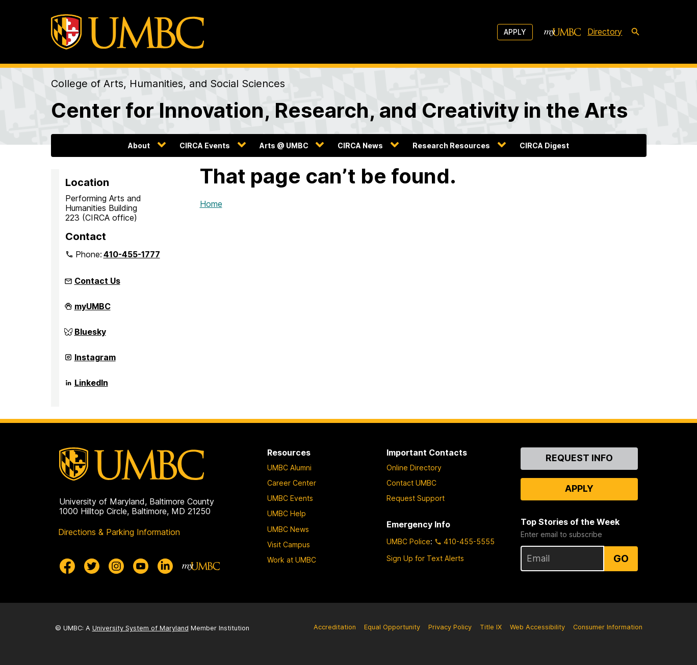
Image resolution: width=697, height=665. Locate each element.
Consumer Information (607, 627)
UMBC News (288, 529)
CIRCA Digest (544, 145)
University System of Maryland (140, 628)
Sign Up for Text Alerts (425, 558)
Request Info (579, 458)
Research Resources (451, 145)
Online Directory (414, 467)
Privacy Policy (450, 627)
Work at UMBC (291, 559)
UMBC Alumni (289, 467)
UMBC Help (286, 513)
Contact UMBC (411, 482)
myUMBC (92, 310)
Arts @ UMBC (284, 145)
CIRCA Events (204, 145)
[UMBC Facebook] (67, 566)
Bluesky (90, 336)
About (139, 145)
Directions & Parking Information (119, 532)
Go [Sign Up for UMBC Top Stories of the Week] (621, 558)
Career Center (291, 482)
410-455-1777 (132, 254)
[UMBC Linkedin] (165, 566)
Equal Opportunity (392, 627)
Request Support (415, 498)
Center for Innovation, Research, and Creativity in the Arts (339, 110)
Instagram (95, 361)
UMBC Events (290, 498)
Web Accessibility (537, 627)
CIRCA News (360, 145)
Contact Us (97, 281)
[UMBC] (127, 32)
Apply (515, 32)
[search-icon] (635, 32)
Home (211, 204)
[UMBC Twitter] (92, 566)
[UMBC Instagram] (116, 566)
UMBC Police (408, 541)
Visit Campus (288, 544)
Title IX (491, 627)
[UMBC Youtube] (141, 566)
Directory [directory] (604, 31)
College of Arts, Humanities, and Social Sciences (168, 83)
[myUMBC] (562, 32)
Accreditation (335, 627)
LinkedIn (91, 387)
